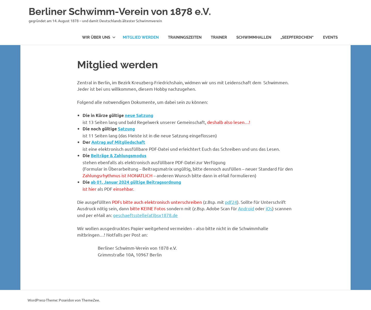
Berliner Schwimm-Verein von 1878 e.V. (120, 11)
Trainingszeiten (184, 37)
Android (246, 208)
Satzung (126, 128)
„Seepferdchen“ (297, 37)
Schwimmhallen (253, 37)
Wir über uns (99, 37)
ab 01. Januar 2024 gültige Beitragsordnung (136, 182)
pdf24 (231, 202)
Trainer (219, 37)
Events (330, 37)
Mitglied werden (141, 37)
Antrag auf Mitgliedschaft (118, 142)
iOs (269, 208)
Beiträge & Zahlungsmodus (118, 155)
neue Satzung (139, 115)
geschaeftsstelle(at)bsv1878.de (145, 215)
